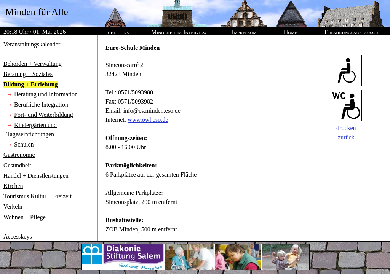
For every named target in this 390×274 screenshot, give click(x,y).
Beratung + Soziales (28, 74)
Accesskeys (17, 236)
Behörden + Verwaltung (32, 64)
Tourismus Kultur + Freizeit (37, 196)
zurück (346, 137)
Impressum (244, 32)
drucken (346, 128)
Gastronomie (19, 154)
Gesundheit (17, 165)
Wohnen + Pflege (24, 217)
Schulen (24, 144)
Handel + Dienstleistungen (36, 175)
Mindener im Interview (179, 32)
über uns (118, 32)
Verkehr (13, 206)
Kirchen (13, 186)
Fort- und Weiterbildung (43, 115)
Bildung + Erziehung (30, 84)
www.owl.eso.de (148, 119)
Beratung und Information (46, 94)
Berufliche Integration (41, 104)
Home (290, 32)
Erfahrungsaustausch (351, 32)
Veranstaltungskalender (31, 44)
